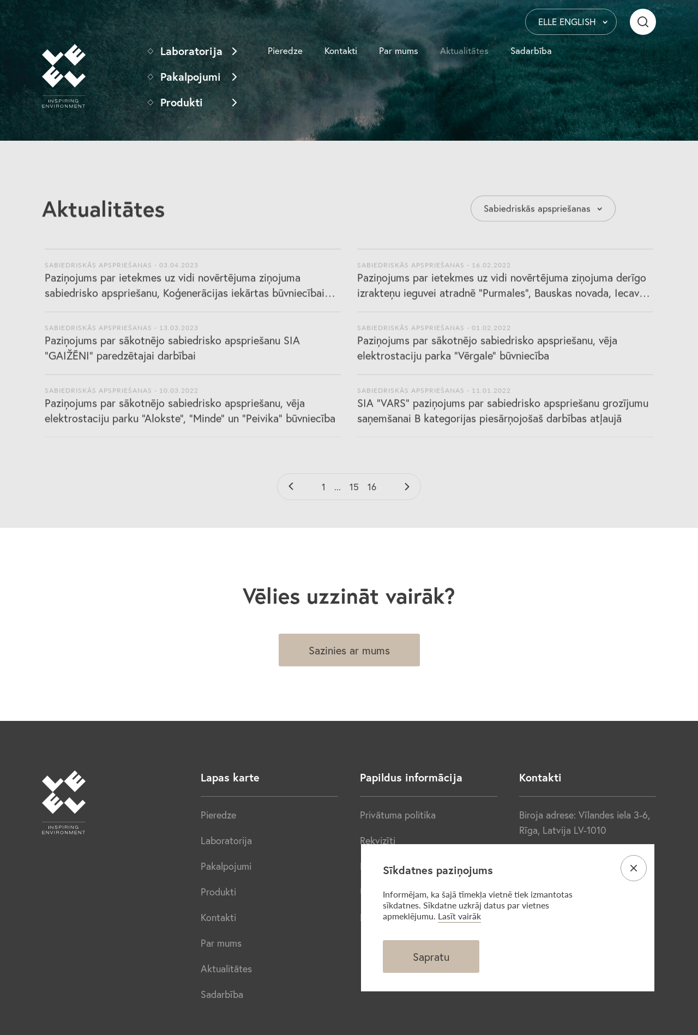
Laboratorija (191, 51)
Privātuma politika (398, 814)
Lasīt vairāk (459, 916)
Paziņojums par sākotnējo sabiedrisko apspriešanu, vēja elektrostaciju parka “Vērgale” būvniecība (487, 354)
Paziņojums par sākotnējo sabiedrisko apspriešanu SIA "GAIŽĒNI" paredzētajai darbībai (172, 354)
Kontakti (340, 50)
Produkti (181, 102)
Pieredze (285, 50)
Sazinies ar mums (349, 650)
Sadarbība (531, 50)
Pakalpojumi (190, 76)
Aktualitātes (464, 50)
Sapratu (431, 956)
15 (354, 486)
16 (372, 486)
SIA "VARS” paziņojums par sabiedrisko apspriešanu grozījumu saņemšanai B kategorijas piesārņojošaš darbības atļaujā (502, 416)
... (337, 486)
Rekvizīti (377, 840)
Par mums (398, 50)
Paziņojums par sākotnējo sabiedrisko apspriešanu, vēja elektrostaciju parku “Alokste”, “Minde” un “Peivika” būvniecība (190, 416)
